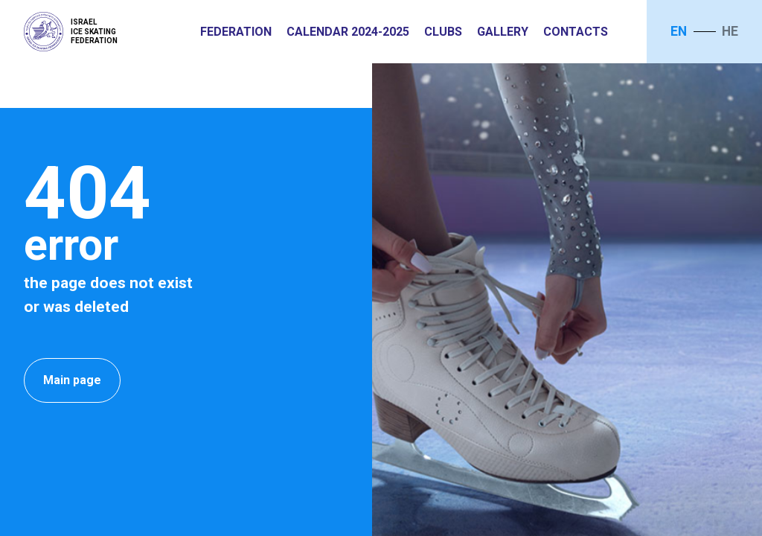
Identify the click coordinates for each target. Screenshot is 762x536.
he (730, 31)
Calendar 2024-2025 (347, 32)
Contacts (575, 32)
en (678, 31)
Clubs (443, 32)
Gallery (502, 32)
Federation (236, 32)
